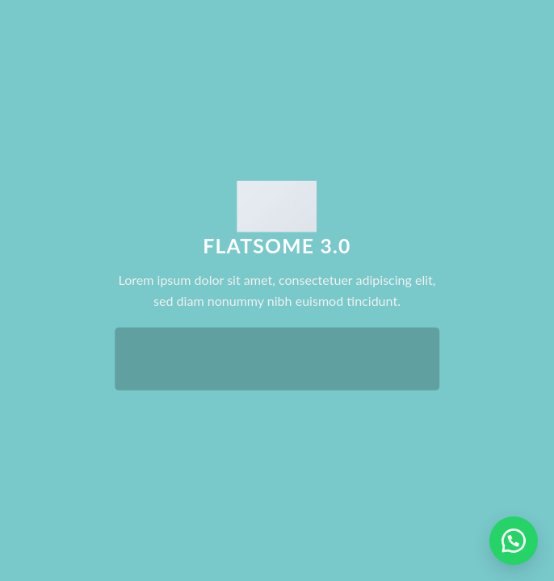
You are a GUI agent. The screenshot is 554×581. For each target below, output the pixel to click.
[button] (513, 540)
